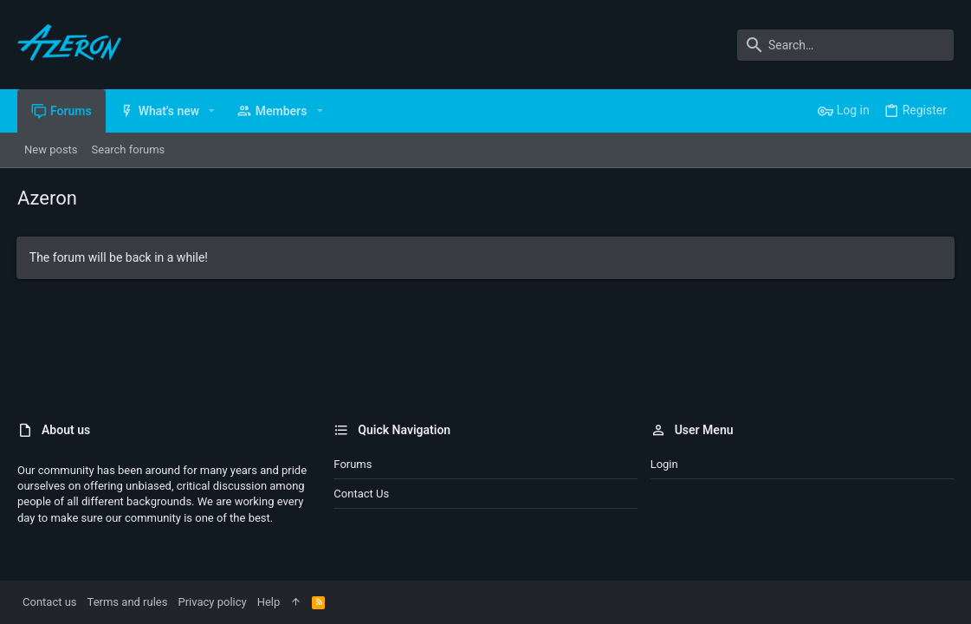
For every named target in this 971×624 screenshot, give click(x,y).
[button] (212, 111)
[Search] (845, 45)
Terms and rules (127, 601)
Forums (352, 464)
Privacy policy (212, 601)
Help (269, 601)
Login (664, 464)
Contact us (361, 493)
